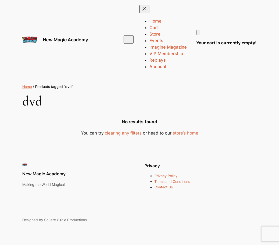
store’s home (185, 133)
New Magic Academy (65, 39)
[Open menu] (129, 39)
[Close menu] (144, 9)
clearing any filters (123, 133)
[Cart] (198, 32)
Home (27, 86)
